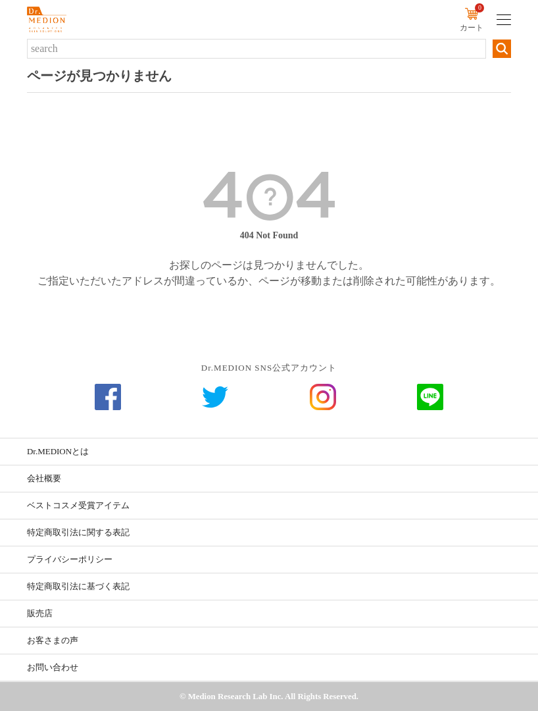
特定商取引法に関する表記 (78, 532)
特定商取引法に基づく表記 (78, 586)
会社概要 (44, 478)
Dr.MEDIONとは (58, 451)
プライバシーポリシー (69, 559)
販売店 (40, 613)
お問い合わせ (52, 667)
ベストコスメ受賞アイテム (78, 505)
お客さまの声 (52, 640)
